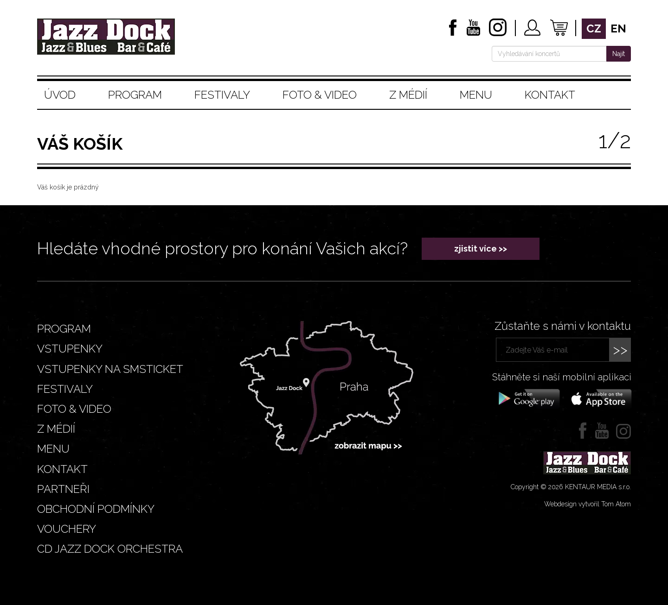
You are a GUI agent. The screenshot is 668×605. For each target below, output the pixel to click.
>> (620, 349)
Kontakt (550, 94)
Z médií (408, 94)
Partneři (63, 489)
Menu (476, 94)
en (618, 28)
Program (135, 94)
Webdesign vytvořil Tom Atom (587, 504)
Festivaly (222, 94)
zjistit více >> (480, 248)
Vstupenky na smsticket (110, 369)
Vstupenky (70, 348)
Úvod (60, 94)
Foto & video (320, 94)
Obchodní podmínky (95, 509)
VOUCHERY (66, 529)
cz (593, 28)
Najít (618, 53)
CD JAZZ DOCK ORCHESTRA (110, 548)
